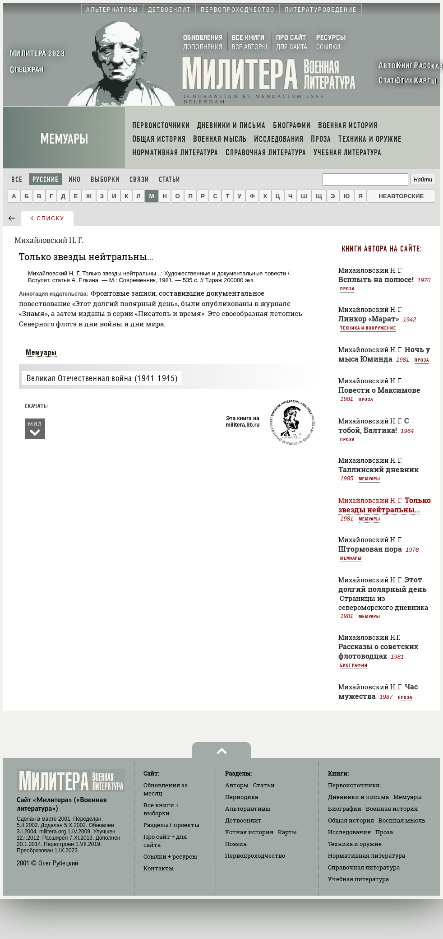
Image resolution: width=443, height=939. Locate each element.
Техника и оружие (355, 844)
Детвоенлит (243, 820)
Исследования (349, 832)
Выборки (105, 179)
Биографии (354, 665)
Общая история (351, 820)
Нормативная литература (366, 855)
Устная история (249, 832)
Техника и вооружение (368, 327)
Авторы (237, 785)
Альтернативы (247, 808)
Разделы (171, 825)
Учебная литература (358, 879)
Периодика (241, 797)
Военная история (392, 808)
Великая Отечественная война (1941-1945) (102, 378)
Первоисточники (354, 785)
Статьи (169, 179)
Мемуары (64, 138)
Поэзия (236, 844)
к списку (47, 218)
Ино (75, 179)
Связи (139, 179)
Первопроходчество (255, 855)
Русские (45, 179)
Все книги (161, 809)
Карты (287, 832)
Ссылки (170, 856)
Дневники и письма (358, 797)
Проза (347, 288)
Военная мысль (401, 820)
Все (17, 179)
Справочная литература (364, 867)
